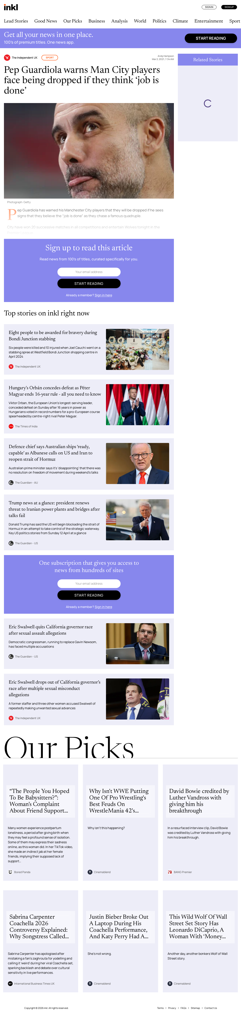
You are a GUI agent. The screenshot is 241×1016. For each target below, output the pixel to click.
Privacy (172, 1008)
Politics (159, 21)
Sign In (209, 7)
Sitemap (195, 1008)
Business (96, 21)
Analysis (119, 21)
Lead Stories (16, 21)
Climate (180, 21)
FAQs (183, 1008)
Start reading (211, 38)
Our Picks (72, 21)
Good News (45, 21)
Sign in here (103, 295)
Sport (234, 21)
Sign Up (229, 7)
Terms (160, 1008)
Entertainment (208, 21)
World (140, 21)
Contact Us (210, 1008)
